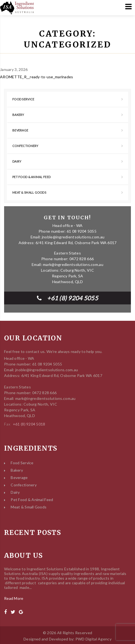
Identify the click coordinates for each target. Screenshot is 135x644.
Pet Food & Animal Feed (31, 177)
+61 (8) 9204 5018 (29, 424)
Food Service (23, 99)
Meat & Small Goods (29, 192)
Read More (14, 598)
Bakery (18, 114)
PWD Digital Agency (93, 639)
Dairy (16, 161)
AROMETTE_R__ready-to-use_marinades (36, 76)
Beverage (20, 130)
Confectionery (25, 146)
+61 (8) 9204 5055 (67, 298)
